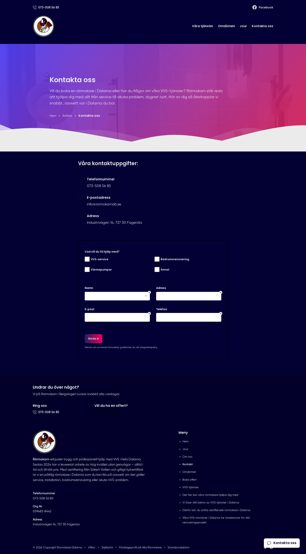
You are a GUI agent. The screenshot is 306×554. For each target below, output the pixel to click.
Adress (161, 288)
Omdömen (226, 26)
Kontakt (187, 464)
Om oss (187, 456)
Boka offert (189, 479)
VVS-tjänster (190, 487)
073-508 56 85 (99, 186)
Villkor (91, 547)
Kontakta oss (262, 26)
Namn (89, 288)
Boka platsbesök (107, 412)
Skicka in (93, 338)
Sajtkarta (107, 547)
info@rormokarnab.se (104, 204)
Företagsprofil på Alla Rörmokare (140, 547)
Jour (243, 26)
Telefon (161, 309)
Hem (185, 441)
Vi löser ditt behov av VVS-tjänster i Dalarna (210, 502)
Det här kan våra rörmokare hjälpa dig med (210, 494)
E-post (89, 309)
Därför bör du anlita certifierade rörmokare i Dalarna (216, 510)
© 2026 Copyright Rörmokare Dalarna (57, 547)
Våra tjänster (202, 26)
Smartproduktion (178, 547)
